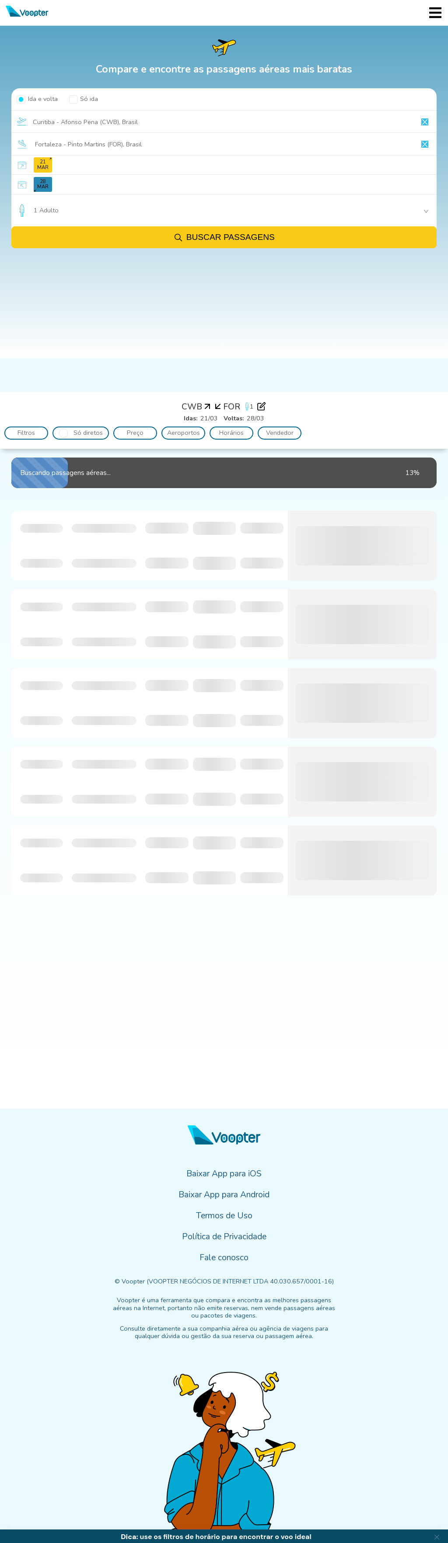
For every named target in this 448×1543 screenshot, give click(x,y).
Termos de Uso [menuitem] (224, 1215)
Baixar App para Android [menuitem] (224, 1194)
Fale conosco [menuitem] (224, 1257)
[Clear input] (424, 121)
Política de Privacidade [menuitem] (224, 1236)
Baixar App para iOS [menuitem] (224, 1173)
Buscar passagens (224, 237)
